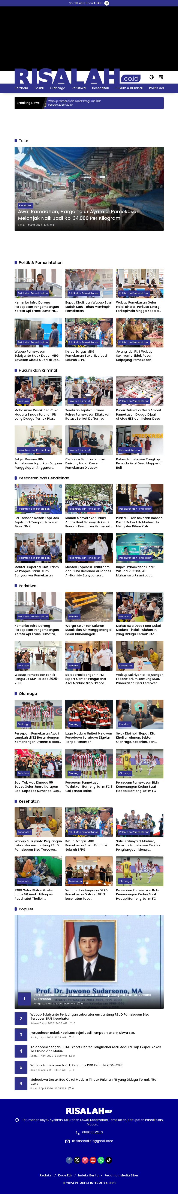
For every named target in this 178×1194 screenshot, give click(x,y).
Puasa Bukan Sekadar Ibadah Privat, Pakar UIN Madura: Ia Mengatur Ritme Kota (139, 522)
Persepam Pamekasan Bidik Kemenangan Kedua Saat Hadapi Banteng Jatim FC (137, 787)
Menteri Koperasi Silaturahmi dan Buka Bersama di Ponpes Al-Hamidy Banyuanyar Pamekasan (88, 571)
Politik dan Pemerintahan (33, 293)
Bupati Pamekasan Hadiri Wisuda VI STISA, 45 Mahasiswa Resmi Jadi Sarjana (135, 571)
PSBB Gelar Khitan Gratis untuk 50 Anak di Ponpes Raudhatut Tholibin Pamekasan (34, 894)
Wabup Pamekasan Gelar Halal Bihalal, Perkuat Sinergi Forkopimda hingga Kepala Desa (138, 307)
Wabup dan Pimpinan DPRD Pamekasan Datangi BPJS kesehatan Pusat (86, 894)
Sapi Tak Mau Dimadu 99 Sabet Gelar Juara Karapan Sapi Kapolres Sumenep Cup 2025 (37, 787)
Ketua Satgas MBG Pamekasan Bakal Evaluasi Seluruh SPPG (86, 356)
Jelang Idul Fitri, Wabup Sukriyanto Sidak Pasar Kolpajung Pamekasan (134, 356)
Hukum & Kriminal (79, 401)
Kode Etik (65, 1175)
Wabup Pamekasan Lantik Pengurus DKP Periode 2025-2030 (80, 102)
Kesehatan (25, 205)
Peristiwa (23, 401)
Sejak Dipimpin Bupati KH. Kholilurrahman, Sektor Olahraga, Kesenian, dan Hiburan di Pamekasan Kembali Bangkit (135, 738)
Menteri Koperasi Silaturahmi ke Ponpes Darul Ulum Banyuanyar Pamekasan (37, 571)
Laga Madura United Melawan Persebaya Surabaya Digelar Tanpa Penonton (88, 738)
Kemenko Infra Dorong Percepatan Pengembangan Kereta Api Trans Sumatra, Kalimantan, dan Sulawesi (37, 307)
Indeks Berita (88, 1175)
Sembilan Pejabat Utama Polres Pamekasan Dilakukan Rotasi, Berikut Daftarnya (87, 414)
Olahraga (24, 724)
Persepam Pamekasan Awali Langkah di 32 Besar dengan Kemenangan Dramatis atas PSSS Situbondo (37, 738)
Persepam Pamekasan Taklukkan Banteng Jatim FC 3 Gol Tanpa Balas (89, 787)
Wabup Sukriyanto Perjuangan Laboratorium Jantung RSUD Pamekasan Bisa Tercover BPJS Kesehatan (139, 679)
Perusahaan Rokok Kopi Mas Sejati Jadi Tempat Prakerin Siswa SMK (37, 522)
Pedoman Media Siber (121, 1175)
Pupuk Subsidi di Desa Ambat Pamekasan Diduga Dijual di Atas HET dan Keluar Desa (138, 414)
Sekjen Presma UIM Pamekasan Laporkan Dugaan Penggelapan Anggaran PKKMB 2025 (38, 463)
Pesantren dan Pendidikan (34, 450)
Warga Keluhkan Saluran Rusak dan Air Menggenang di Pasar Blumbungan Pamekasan (88, 630)
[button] (151, 77)
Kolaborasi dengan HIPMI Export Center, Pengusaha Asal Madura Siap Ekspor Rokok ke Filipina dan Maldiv (87, 679)
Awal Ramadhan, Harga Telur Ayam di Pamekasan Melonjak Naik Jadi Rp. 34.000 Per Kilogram (79, 214)
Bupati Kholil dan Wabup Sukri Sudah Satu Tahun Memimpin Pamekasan (88, 307)
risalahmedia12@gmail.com (92, 1141)
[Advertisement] (89, 16)
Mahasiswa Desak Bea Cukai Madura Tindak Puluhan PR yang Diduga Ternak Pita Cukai (37, 414)
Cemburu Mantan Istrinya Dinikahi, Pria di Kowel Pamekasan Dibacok (85, 463)
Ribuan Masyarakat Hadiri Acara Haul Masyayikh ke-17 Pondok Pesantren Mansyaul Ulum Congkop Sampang (87, 522)
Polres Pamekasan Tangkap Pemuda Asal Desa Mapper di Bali (139, 463)
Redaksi (46, 1175)
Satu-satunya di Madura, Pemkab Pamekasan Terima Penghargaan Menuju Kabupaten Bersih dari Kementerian (138, 845)
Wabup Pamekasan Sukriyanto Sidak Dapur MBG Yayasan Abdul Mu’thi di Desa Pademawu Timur (37, 356)
